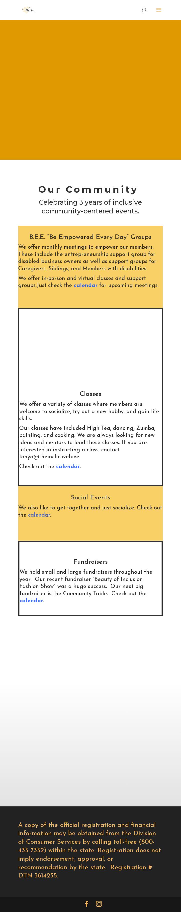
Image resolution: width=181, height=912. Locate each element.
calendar (85, 285)
